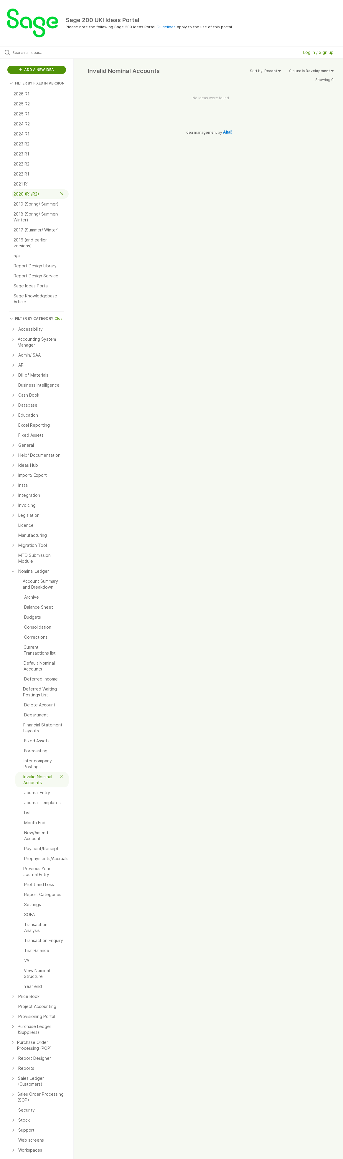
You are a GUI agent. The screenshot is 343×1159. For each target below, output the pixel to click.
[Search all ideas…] (41, 52)
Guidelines (166, 26)
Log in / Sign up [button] (318, 52)
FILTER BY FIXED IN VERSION (37, 83)
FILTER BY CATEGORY (31, 318)
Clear (59, 318)
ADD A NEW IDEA (36, 69)
